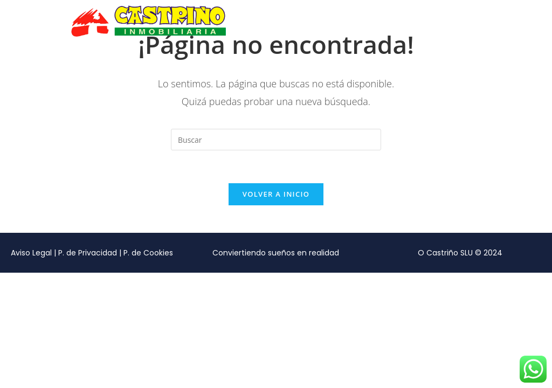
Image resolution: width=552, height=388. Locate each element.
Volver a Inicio (276, 194)
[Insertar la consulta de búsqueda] (276, 139)
